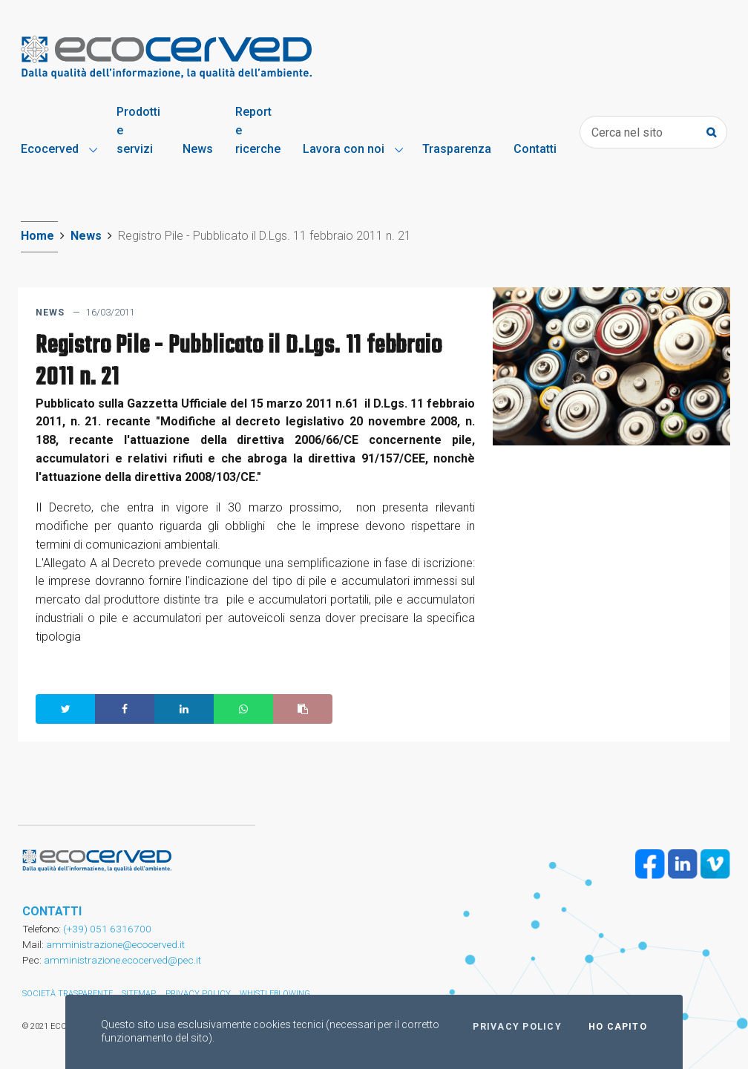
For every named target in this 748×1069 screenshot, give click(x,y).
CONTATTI (52, 911)
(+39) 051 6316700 (106, 929)
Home (37, 236)
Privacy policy (517, 1026)
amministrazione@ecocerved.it (115, 944)
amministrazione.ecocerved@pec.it (122, 960)
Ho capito (617, 1026)
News (86, 236)
